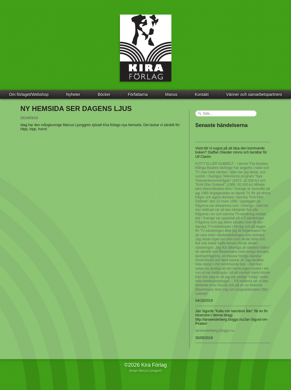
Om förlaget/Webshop (29, 94)
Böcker (104, 94)
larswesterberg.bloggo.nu (215, 331)
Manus (171, 94)
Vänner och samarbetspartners (254, 94)
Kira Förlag (145, 52)
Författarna (138, 94)
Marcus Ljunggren (150, 370)
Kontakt (201, 94)
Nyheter (73, 94)
